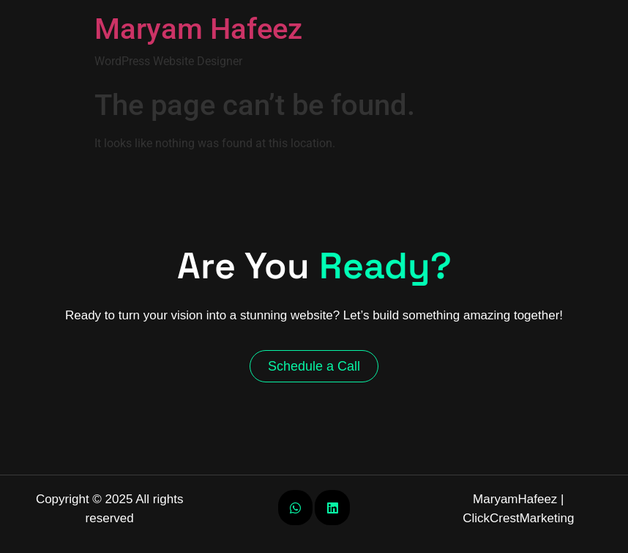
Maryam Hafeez (198, 29)
